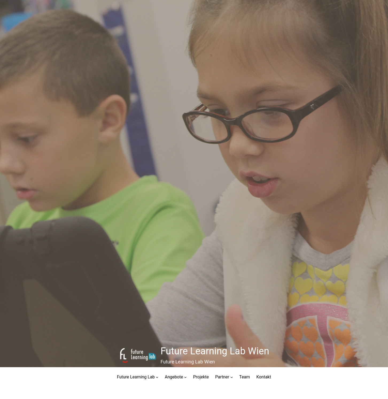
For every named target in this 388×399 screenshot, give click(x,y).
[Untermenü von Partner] (231, 377)
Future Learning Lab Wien (215, 351)
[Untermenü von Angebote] (185, 377)
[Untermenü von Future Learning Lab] (157, 377)
